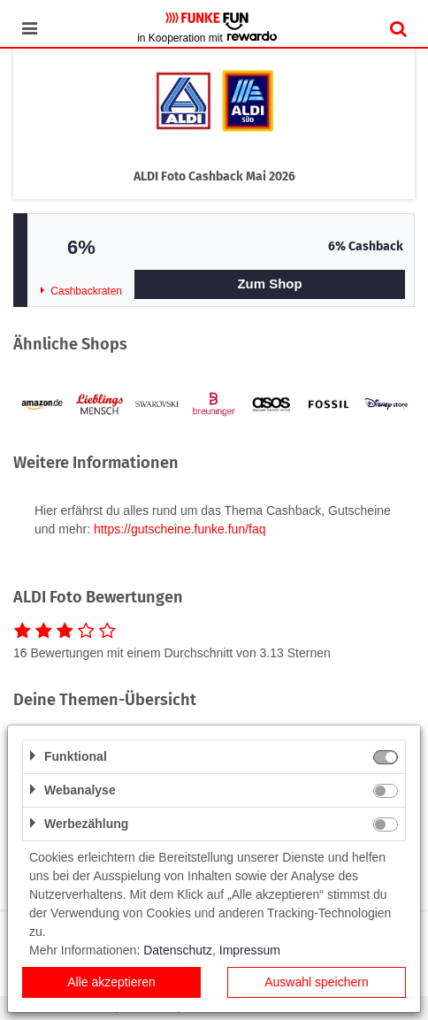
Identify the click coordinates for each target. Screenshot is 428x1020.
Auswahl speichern (316, 982)
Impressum (249, 950)
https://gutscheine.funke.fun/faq (180, 529)
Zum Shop (269, 283)
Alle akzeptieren (111, 982)
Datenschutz (177, 950)
